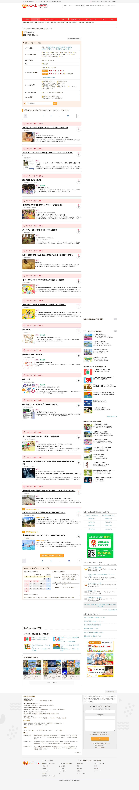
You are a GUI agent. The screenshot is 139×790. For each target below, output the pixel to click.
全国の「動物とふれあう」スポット (94, 621)
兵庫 (75, 22)
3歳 (57, 52)
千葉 (45, 22)
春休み (87, 5)
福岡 (93, 22)
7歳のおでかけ (108, 525)
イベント (35, 19)
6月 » (48, 574)
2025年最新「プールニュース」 (54, 723)
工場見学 (26, 705)
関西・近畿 (36, 597)
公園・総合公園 (57, 709)
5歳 (66, 52)
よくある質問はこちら (100, 745)
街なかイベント (62, 87)
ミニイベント (73, 87)
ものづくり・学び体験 (49, 87)
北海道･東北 (50, 47)
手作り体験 (31, 705)
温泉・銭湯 (26, 718)
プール (47, 700)
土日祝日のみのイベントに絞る (52, 555)
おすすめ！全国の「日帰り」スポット (94, 617)
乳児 (68, 54)
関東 (36, 22)
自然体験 (45, 81)
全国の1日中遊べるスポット (92, 628)
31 (26, 591)
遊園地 (25, 700)
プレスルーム (62, 768)
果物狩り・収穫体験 (61, 718)
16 (48, 584)
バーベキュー (35, 700)
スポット (26, 19)
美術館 (53, 713)
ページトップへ (110, 691)
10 (26, 584)
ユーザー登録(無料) (105, 1)
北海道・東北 (26, 22)
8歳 (44, 54)
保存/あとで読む (94, 1)
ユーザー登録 (27, 730)
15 (44, 584)
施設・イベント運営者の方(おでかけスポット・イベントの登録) (47, 730)
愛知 (55, 22)
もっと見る (76, 752)
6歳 (71, 52)
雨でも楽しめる (27, 713)
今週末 (54, 67)
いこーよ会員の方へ (100, 747)
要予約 (45, 60)
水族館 (57, 713)
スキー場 (32, 718)
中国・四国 (81, 22)
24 (26, 589)
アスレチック (49, 709)
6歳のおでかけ (91, 525)
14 (41, 584)
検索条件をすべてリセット (74, 38)
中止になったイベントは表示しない (53, 98)
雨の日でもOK (93, 5)
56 (68, 116)
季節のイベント (61, 85)
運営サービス (80, 768)
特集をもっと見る (112, 416)
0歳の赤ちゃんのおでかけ (92, 515)
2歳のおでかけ (91, 518)
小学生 (45, 56)
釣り (41, 700)
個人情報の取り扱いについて (100, 732)
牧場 (44, 700)
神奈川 (42, 22)
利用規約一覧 (45, 766)
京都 (73, 22)
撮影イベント (61, 83)
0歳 (44, 52)
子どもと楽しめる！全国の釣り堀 (93, 632)
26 (34, 589)
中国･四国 (58, 49)
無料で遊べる (35, 709)
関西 (67, 22)
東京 (39, 22)
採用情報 (79, 771)
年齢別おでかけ (75, 19)
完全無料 (45, 64)
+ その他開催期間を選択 (48, 77)
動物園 (29, 700)
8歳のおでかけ (91, 529)
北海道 (31, 22)
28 (41, 589)
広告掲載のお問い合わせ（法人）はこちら (100, 734)
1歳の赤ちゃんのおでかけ (108, 515)
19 (34, 586)
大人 (61, 56)
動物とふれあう (101, 5)
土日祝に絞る (69, 73)
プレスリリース (98, 771)
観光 (51, 700)
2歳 (53, 52)
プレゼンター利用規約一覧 (65, 763)
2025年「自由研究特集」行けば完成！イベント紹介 (36, 725)
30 (48, 589)
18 (30, 586)
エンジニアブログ (81, 773)
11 (30, 584)
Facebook (44, 773)
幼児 (74, 54)
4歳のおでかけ (91, 522)
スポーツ (52, 81)
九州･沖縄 (67, 49)
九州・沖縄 (88, 22)
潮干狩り (47, 718)
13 (37, 584)
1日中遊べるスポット (112, 5)
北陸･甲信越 (60, 47)
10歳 (53, 54)
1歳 (48, 52)
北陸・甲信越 (61, 22)
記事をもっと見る (52, 682)
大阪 (70, 22)
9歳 (48, 54)
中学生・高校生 (53, 56)
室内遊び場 (34, 713)
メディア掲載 (62, 771)
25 (30, 589)
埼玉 (48, 22)
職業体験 (51, 705)
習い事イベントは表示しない (51, 96)
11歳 (58, 54)
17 (26, 586)
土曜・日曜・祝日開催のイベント (70, 587)
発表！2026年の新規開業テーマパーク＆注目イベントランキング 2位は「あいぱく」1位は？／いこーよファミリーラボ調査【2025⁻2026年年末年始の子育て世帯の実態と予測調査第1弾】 (55, 737)
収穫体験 (46, 705)
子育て (103, 19)
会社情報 (96, 768)
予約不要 (51, 60)
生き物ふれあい (62, 81)
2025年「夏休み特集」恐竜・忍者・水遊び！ (34, 723)
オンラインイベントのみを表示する (53, 92)
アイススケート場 (39, 718)
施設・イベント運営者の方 (48, 763)
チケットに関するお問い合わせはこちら (100, 743)
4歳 (62, 52)
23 (48, 586)
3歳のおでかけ (108, 518)
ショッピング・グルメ (49, 83)
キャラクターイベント (49, 88)
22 (44, 586)
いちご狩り (53, 718)
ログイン (114, 1)
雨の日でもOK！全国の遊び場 (92, 625)
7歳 (75, 52)
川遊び (63, 709)
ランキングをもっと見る (110, 609)
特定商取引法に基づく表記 (48, 776)
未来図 (95, 766)
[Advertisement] (52, 424)
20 (37, 586)
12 (34, 584)
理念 (78, 766)
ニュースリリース (46, 771)
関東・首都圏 (28, 597)
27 (37, 589)
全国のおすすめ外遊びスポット (92, 636)
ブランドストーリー (99, 763)
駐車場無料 (42, 709)
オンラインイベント (49, 19)
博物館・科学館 (46, 713)
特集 (112, 19)
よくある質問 (62, 766)
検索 (55, 103)
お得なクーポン (27, 709)
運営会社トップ (80, 763)
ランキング (63, 19)
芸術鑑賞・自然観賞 (48, 85)
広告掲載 (44, 768)
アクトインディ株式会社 (95, 760)
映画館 (40, 713)
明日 (49, 67)
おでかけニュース (91, 19)
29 (44, 589)
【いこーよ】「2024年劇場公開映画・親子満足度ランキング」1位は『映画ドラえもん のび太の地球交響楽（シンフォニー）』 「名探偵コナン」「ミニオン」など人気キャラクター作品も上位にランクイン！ (55, 748)
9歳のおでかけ (108, 529)
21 (41, 586)
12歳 (63, 54)
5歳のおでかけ (108, 522)
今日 (44, 67)
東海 (52, 22)
